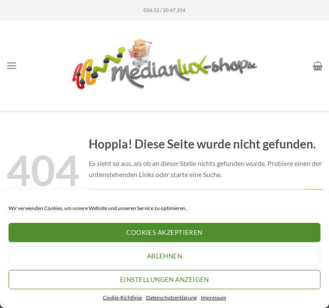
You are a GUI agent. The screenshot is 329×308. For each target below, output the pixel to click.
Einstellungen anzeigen (164, 279)
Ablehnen (164, 256)
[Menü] (11, 66)
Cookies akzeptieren (164, 232)
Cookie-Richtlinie (122, 297)
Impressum (213, 297)
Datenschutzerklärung (171, 297)
